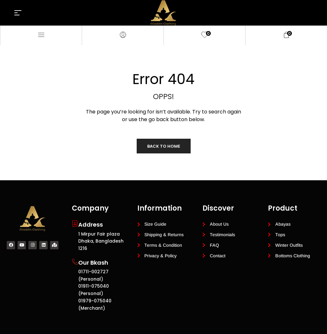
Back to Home (163, 146)
